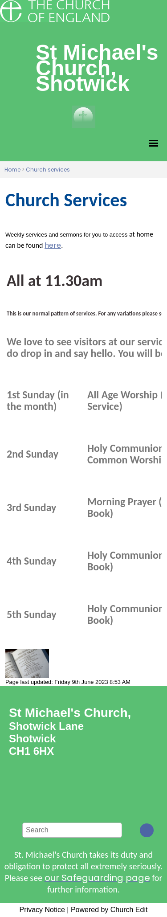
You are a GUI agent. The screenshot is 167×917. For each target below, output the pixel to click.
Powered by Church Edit (109, 909)
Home (12, 169)
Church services (48, 169)
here (53, 245)
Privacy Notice (42, 909)
